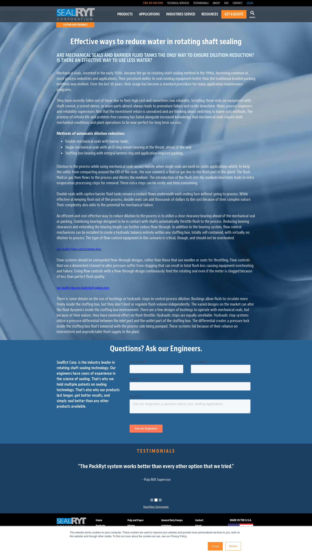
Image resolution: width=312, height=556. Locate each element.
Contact (199, 520)
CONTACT (237, 3)
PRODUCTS (125, 14)
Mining (131, 525)
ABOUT (216, 3)
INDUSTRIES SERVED (180, 14)
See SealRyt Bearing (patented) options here (83, 288)
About (198, 525)
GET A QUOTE (233, 14)
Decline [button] (233, 546)
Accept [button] (215, 546)
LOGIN (250, 3)
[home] (76, 14)
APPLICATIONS (149, 14)
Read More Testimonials (156, 507)
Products (100, 525)
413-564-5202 (156, 3)
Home (99, 520)
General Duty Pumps (172, 520)
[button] (151, 500)
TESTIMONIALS (200, 3)
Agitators (166, 525)
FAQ (226, 3)
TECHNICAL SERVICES (178, 3)
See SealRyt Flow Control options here (79, 249)
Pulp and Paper (135, 520)
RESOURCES (209, 14)
